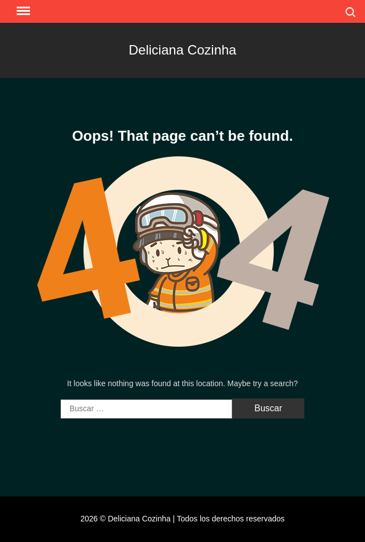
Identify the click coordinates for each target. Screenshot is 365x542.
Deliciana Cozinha (182, 49)
